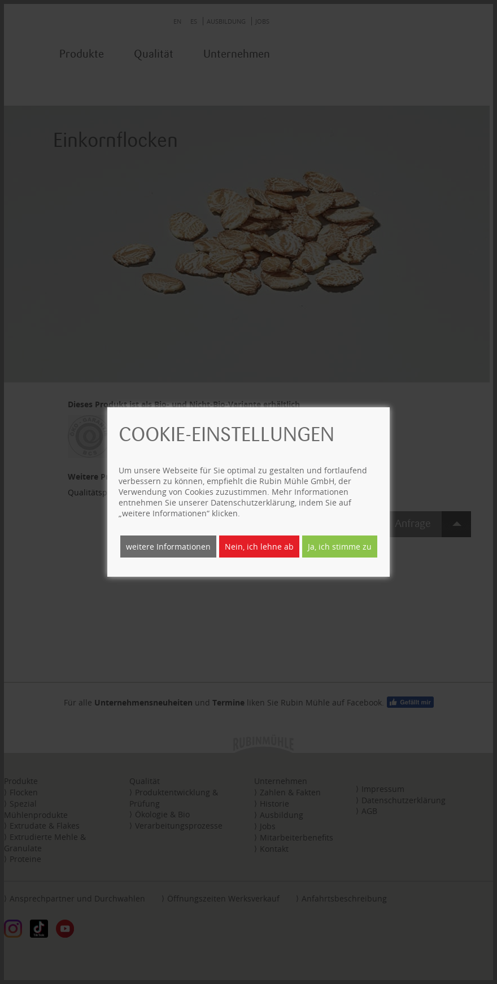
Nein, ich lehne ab (259, 546)
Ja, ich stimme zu (340, 546)
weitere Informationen (168, 546)
